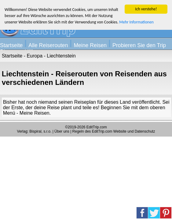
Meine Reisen (90, 45)
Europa (34, 55)
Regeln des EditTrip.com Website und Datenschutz (113, 131)
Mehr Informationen (136, 22)
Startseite (11, 45)
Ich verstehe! (146, 9)
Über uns (61, 131)
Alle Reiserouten (48, 45)
